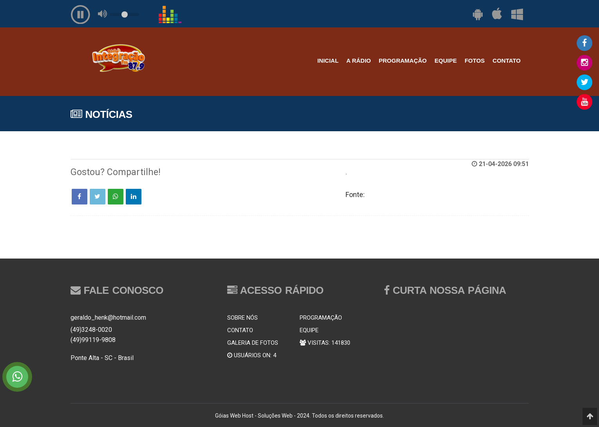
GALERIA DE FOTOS (252, 342)
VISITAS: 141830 (325, 342)
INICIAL (327, 60)
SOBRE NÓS (242, 317)
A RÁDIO (358, 60)
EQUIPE (445, 60)
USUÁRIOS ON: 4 (251, 355)
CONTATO (506, 60)
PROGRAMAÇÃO (403, 60)
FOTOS (475, 60)
